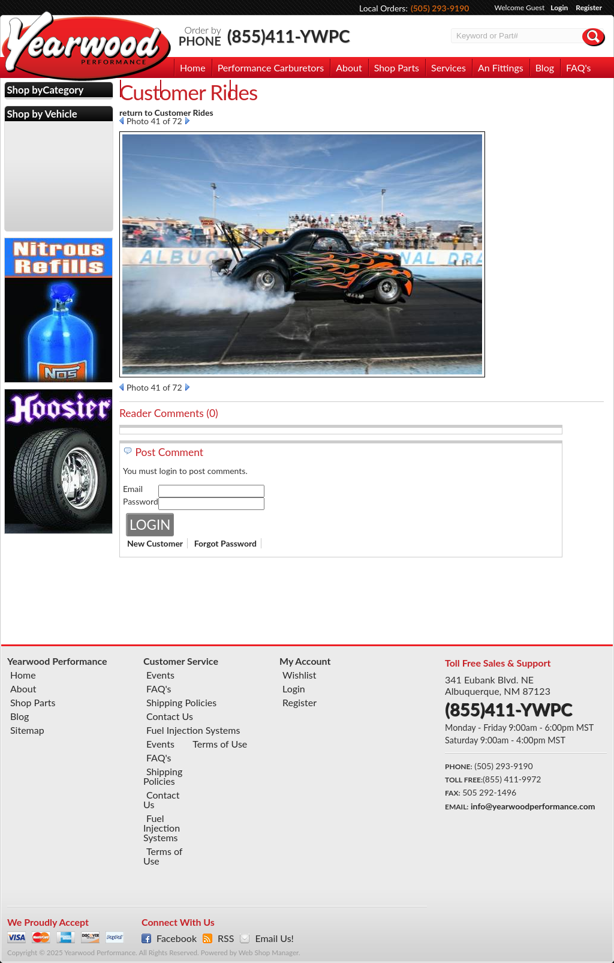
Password (140, 501)
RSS (226, 938)
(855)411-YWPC (288, 36)
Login (559, 7)
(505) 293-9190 (440, 8)
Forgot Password (225, 543)
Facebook (176, 938)
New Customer (155, 543)
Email (133, 489)
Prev (121, 120)
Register (589, 7)
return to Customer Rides (166, 112)
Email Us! (274, 938)
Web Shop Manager (269, 952)
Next (187, 120)
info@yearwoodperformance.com (533, 806)
